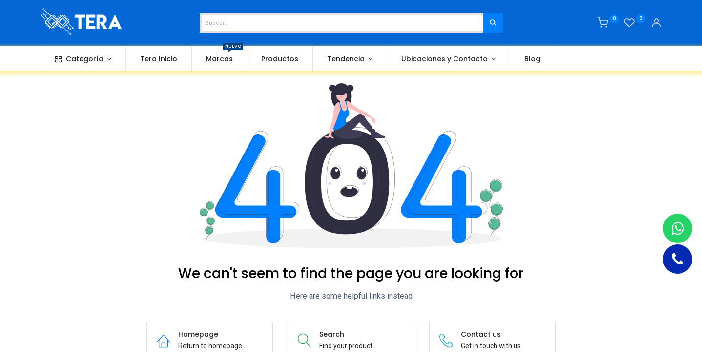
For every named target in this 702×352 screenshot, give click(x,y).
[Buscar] (493, 23)
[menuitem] (158, 59)
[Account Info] (656, 24)
